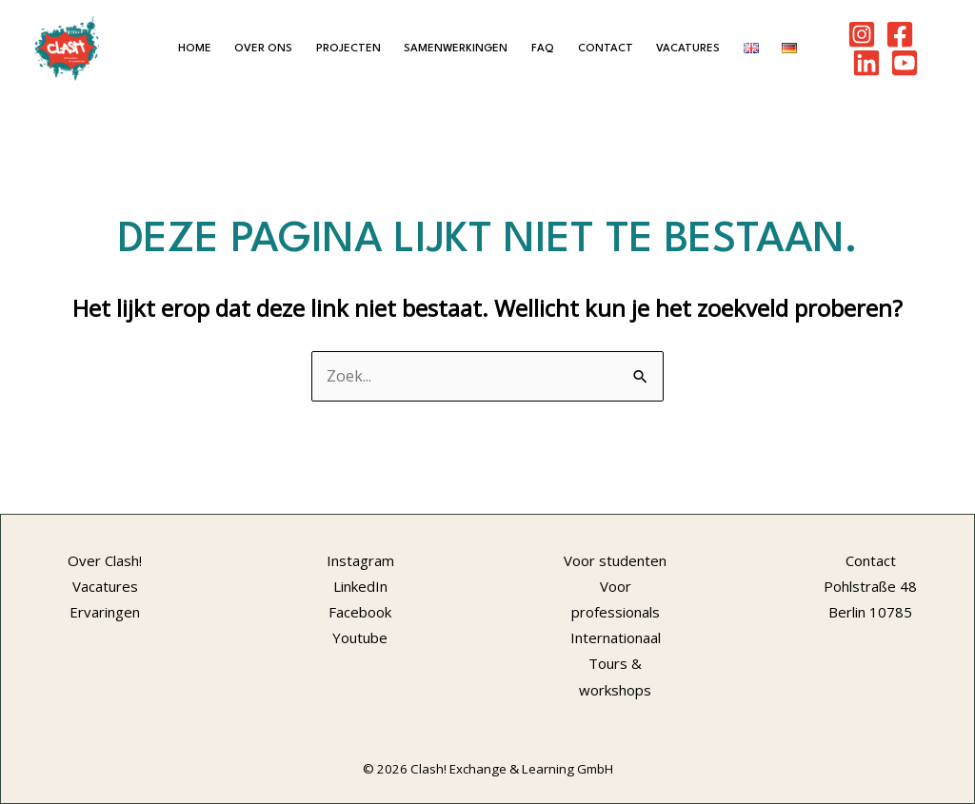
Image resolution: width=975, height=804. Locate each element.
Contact (605, 48)
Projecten (348, 48)
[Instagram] (861, 34)
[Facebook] (899, 34)
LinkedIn (360, 586)
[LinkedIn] (866, 63)
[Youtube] (904, 63)
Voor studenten (615, 560)
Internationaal (615, 637)
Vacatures (688, 48)
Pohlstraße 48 (870, 586)
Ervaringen (105, 611)
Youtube (360, 637)
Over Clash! (105, 560)
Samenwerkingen (455, 48)
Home (194, 48)
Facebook (359, 611)
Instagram (360, 560)
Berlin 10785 (870, 611)
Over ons (263, 48)
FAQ (542, 48)
